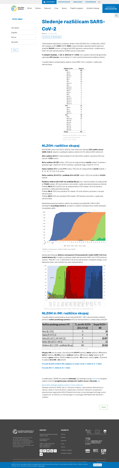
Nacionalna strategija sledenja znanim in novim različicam (62, 385)
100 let (29, 8)
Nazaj (14, 50)
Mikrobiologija (57, 37)
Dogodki (23, 33)
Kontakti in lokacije (93, 8)
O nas (56, 8)
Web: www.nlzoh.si (45, 447)
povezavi (95, 379)
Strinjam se (97, 465)
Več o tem (42, 466)
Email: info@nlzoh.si (45, 445)
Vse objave (23, 28)
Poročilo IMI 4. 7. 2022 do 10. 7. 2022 (56, 368)
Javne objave (77, 2)
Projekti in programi (76, 8)
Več (98, 381)
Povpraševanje (90, 2)
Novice (64, 8)
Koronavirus (46, 37)
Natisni (104, 407)
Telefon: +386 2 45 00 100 (47, 443)
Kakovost (47, 8)
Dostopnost (50, 2)
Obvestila (23, 42)
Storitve (38, 8)
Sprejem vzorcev (64, 2)
